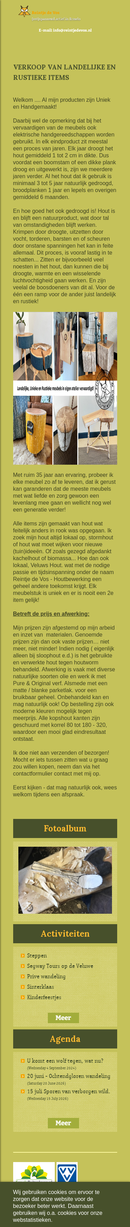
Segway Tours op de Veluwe (60, 965)
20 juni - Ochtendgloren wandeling (69, 1075)
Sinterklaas (40, 986)
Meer (63, 1018)
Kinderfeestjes (44, 997)
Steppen (37, 955)
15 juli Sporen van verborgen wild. (68, 1091)
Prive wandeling (46, 976)
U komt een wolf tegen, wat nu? (65, 1060)
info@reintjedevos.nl (72, 30)
